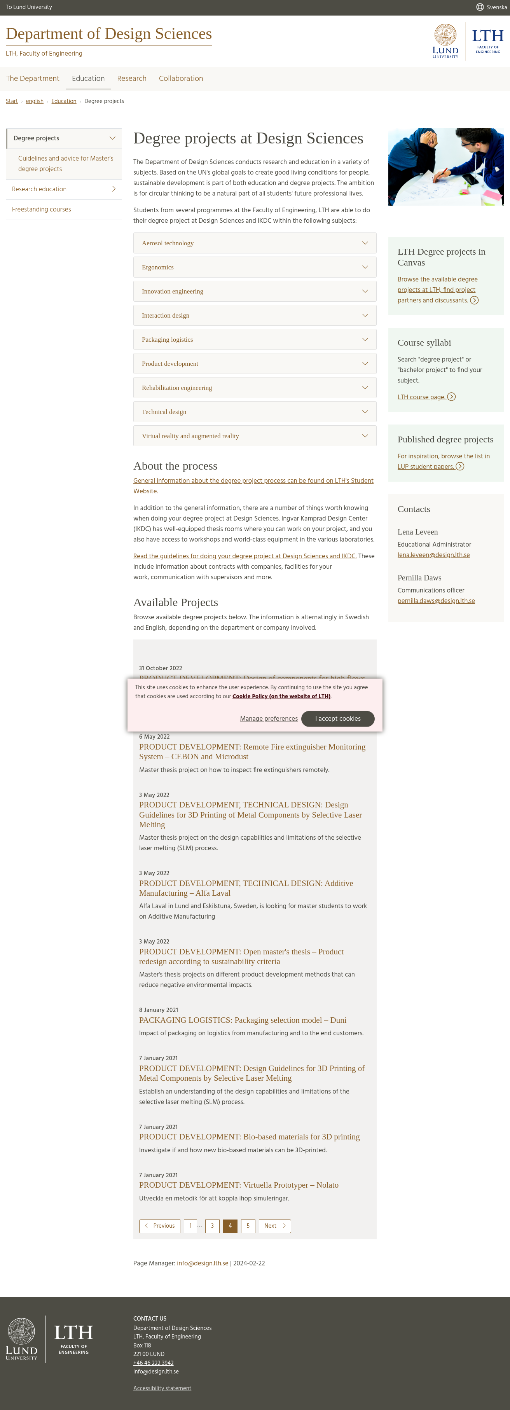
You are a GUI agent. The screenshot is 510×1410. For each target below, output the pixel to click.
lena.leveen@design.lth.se (434, 555)
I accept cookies (338, 719)
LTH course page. (427, 397)
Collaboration (181, 79)
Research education (63, 189)
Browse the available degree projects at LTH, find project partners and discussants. (438, 290)
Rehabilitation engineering (255, 388)
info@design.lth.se (203, 1263)
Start (12, 101)
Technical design (255, 412)
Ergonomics (255, 267)
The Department (32, 79)
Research (132, 79)
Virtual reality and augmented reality (255, 436)
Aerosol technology (255, 243)
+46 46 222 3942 (153, 1363)
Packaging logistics (255, 339)
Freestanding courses (41, 209)
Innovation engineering (255, 291)
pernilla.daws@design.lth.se (436, 601)
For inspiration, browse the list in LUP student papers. (444, 461)
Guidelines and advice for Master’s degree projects (65, 164)
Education (88, 79)
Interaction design (255, 315)
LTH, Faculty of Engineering (44, 54)
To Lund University (29, 7)
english (35, 101)
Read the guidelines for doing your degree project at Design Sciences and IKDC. (245, 556)
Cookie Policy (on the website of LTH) (281, 696)
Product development (255, 363)
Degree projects (64, 138)
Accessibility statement (162, 1388)
